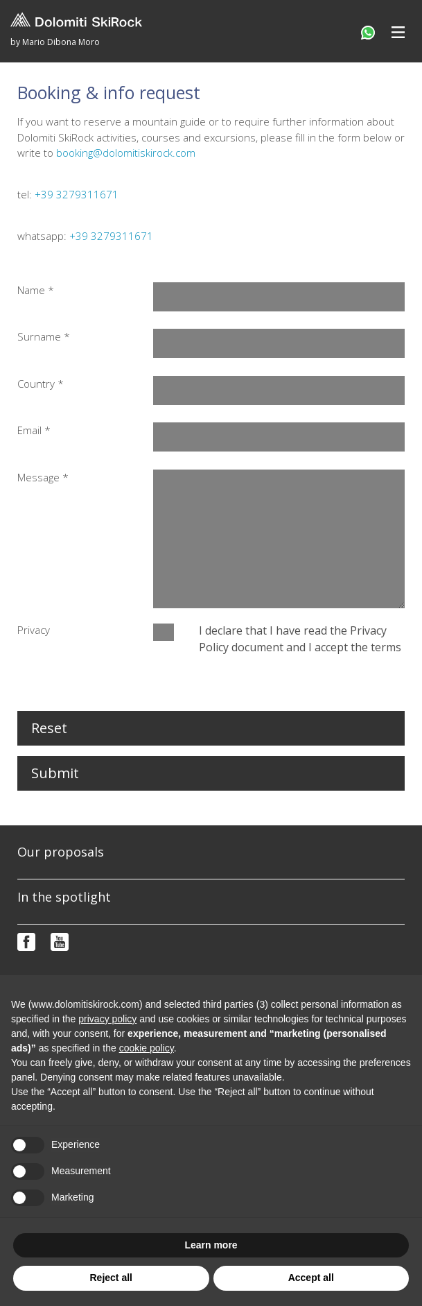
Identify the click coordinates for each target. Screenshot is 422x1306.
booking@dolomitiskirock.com (125, 153)
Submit (55, 773)
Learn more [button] (210, 1245)
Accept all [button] (311, 1277)
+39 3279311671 (76, 194)
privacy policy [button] (107, 1018)
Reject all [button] (111, 1277)
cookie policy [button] (146, 1048)
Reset (49, 728)
